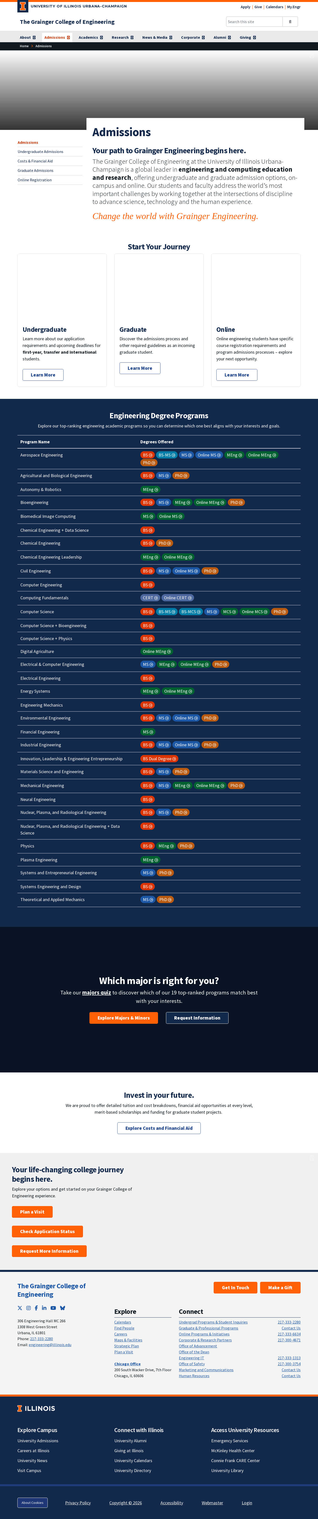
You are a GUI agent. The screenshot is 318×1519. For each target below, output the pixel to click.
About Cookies (32, 1502)
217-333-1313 (289, 1357)
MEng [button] (232, 455)
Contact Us (291, 1328)
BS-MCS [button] (188, 611)
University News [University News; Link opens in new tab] (32, 1460)
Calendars (274, 6)
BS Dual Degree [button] (157, 758)
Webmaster (212, 1503)
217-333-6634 (289, 1333)
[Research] (122, 37)
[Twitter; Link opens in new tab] (19, 1308)
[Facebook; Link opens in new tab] (36, 1308)
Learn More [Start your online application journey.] (237, 375)
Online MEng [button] (260, 455)
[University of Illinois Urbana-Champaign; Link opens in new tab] (72, 7)
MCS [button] (227, 611)
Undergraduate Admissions (40, 151)
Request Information (197, 1018)
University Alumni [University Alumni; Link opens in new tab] (130, 1440)
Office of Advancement (198, 1345)
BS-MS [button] (165, 455)
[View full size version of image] (312, 56)
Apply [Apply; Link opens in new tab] (245, 6)
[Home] (24, 46)
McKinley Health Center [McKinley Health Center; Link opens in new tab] (233, 1450)
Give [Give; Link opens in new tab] (258, 6)
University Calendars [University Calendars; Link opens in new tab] (133, 1460)
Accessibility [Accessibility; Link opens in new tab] (171, 1503)
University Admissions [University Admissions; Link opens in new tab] (37, 1440)
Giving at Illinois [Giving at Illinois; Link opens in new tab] (129, 1450)
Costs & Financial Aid (35, 160)
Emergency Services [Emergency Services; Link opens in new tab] (229, 1440)
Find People (124, 1328)
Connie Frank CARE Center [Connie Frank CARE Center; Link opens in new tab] (235, 1460)
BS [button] (145, 455)
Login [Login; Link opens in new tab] (247, 1503)
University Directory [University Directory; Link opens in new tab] (132, 1470)
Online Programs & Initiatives (204, 1333)
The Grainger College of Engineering (51, 1290)
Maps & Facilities (128, 1339)
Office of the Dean (194, 1351)
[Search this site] (254, 21)
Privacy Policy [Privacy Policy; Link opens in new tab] (78, 1503)
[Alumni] (222, 37)
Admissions (28, 142)
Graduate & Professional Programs (208, 1328)
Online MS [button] (207, 455)
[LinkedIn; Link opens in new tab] (44, 1308)
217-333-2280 (41, 1338)
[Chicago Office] (127, 1363)
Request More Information (49, 1251)
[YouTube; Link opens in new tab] (53, 1308)
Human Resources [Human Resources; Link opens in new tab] (194, 1375)
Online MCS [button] (252, 611)
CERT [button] (148, 598)
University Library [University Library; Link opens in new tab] (227, 1470)
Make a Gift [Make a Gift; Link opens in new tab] (280, 1288)
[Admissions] (57, 37)
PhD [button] (147, 462)
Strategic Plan (126, 1345)
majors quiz (96, 992)
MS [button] (184, 455)
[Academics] (90, 37)
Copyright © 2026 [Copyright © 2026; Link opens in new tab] (125, 1503)
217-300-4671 (289, 1339)
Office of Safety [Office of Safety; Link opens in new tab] (192, 1363)
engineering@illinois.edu (50, 1344)
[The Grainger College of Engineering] (67, 22)
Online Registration (35, 179)
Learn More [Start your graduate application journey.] (140, 368)
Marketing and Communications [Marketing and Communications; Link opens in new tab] (206, 1369)
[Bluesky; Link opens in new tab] (62, 1308)
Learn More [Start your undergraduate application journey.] (43, 375)
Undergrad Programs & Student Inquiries (213, 1322)
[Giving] (247, 37)
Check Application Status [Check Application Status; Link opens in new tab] (47, 1231)
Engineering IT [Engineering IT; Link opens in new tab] (191, 1357)
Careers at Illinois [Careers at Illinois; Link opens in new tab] (33, 1450)
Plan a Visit (32, 1212)
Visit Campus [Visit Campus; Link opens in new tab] (29, 1470)
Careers (120, 1333)
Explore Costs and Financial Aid (159, 1128)
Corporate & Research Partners (205, 1339)
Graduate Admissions (35, 170)
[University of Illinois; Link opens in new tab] (36, 1408)
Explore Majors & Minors (124, 1018)
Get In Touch (235, 1288)
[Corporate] (193, 37)
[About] (27, 37)
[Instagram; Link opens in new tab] (28, 1308)
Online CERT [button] (175, 598)
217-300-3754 (289, 1363)
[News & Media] (157, 37)
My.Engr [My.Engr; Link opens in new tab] (294, 6)
